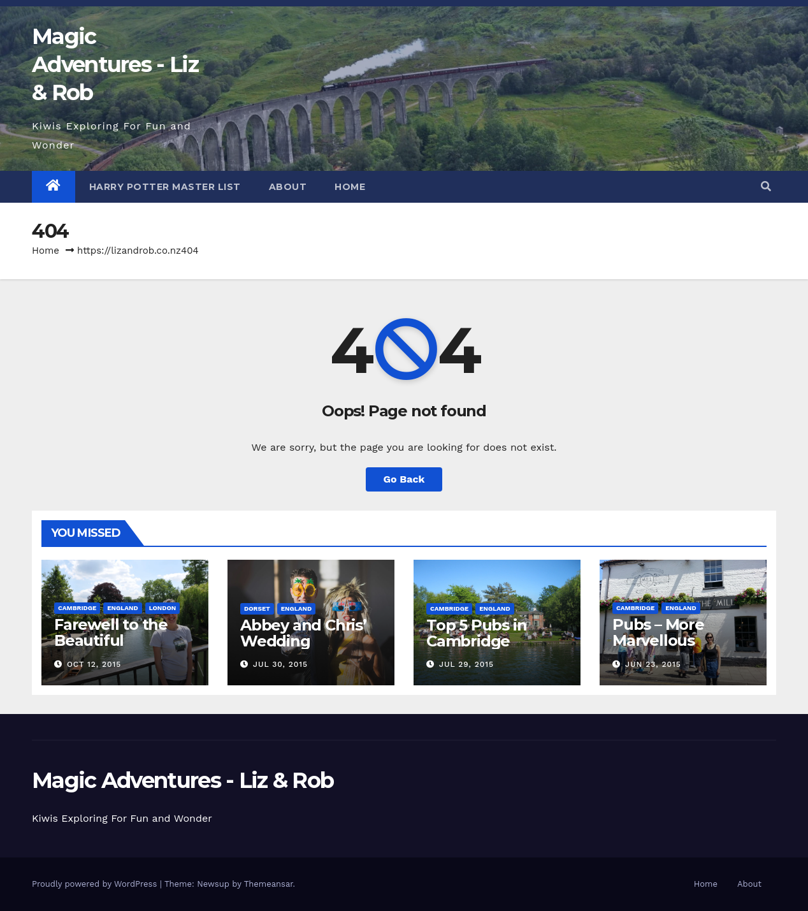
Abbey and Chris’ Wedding (303, 633)
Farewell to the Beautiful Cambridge (111, 640)
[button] (766, 186)
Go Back (404, 479)
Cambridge (77, 607)
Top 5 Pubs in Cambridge (476, 633)
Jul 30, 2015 (280, 664)
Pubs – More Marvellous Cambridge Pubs (675, 640)
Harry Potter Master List (165, 187)
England (122, 607)
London (163, 607)
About (288, 187)
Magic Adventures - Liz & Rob (115, 64)
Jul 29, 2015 (466, 664)
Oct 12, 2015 (94, 664)
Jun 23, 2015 (653, 664)
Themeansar (268, 884)
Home (350, 187)
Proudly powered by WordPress (96, 884)
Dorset (257, 608)
